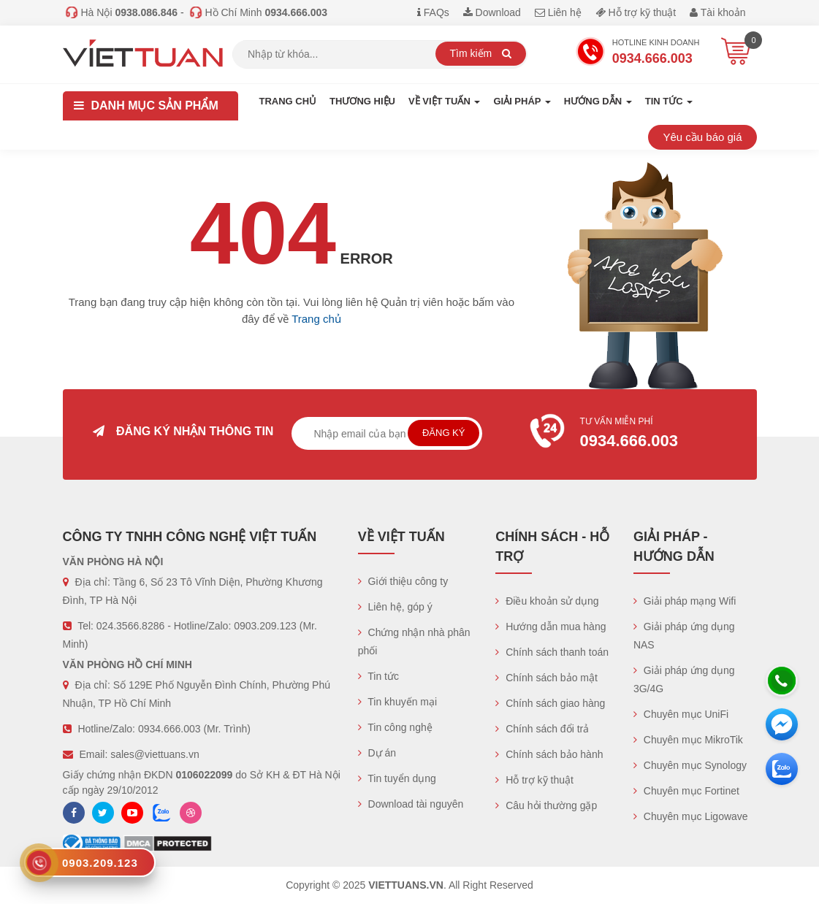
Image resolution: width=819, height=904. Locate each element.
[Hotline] (782, 680)
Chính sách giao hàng (550, 703)
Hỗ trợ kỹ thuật (636, 12)
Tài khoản (717, 12)
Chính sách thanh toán (552, 652)
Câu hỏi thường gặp (546, 805)
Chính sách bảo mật (546, 677)
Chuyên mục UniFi (680, 714)
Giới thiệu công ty (403, 581)
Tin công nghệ (395, 727)
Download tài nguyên (411, 804)
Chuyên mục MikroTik (688, 740)
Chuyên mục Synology (690, 765)
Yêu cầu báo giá (702, 137)
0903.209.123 (265, 626)
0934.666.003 (169, 729)
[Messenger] (782, 724)
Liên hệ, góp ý (395, 607)
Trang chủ (288, 101)
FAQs (433, 12)
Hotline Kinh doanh (638, 53)
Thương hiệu (362, 101)
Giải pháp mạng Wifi (684, 601)
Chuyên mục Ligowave (690, 816)
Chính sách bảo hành (549, 754)
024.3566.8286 (130, 626)
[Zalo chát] (782, 769)
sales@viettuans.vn (154, 754)
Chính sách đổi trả (542, 729)
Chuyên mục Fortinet (686, 791)
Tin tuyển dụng (397, 778)
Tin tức (378, 676)
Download (492, 12)
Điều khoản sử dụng (546, 601)
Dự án (377, 753)
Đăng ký (443, 432)
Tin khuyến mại (397, 702)
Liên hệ (558, 12)
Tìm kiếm (481, 53)
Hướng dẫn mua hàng (550, 626)
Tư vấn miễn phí (636, 434)
